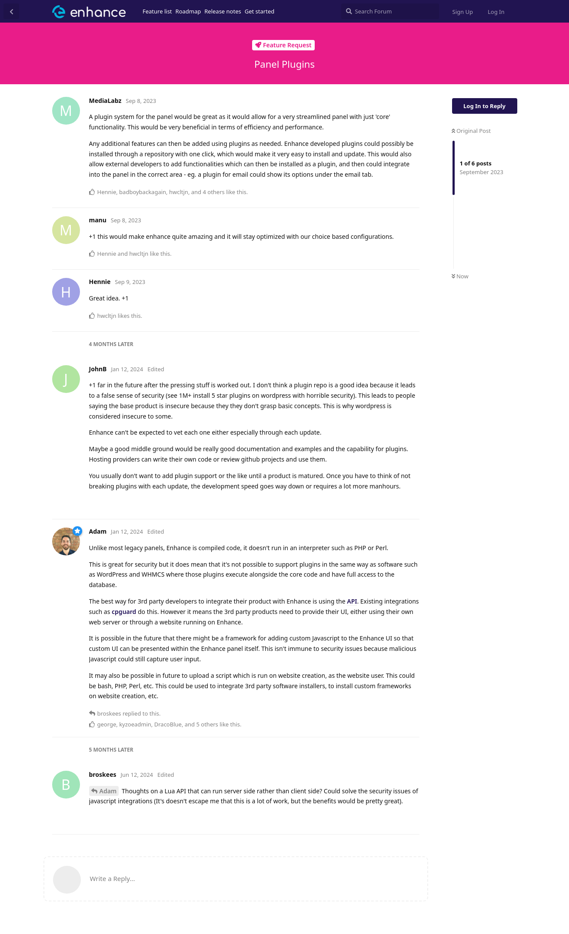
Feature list (157, 11)
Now (460, 276)
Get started (259, 11)
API (352, 601)
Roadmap (188, 11)
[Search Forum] (390, 11)
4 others (213, 192)
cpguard (124, 611)
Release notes (222, 11)
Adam (108, 791)
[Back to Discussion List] (11, 11)
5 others (207, 724)
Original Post (471, 131)
